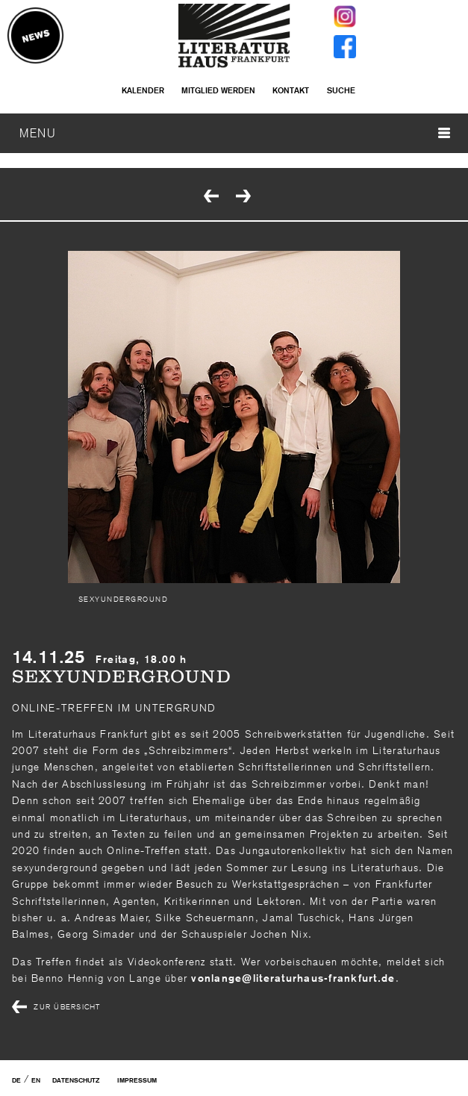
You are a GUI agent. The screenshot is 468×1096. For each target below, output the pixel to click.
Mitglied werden (218, 90)
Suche (341, 90)
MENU (234, 132)
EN (35, 1080)
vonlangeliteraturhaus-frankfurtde (293, 978)
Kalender (143, 90)
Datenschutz (75, 1080)
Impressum (137, 1080)
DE (16, 1080)
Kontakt (290, 90)
